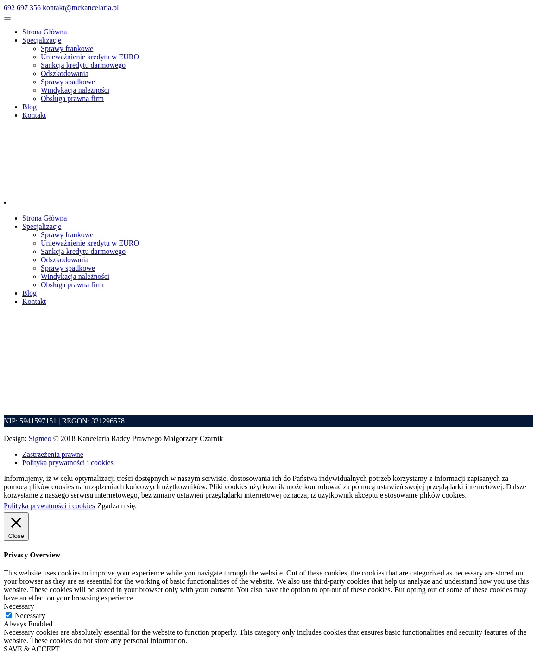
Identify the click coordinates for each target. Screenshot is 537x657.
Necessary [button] (19, 606)
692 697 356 (22, 8)
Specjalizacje (41, 40)
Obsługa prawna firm (72, 98)
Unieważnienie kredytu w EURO (90, 57)
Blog (29, 107)
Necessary (30, 615)
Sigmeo (40, 438)
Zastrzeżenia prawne (52, 454)
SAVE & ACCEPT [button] (32, 649)
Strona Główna (44, 32)
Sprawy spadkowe (68, 82)
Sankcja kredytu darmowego (83, 65)
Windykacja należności (75, 90)
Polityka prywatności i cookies (68, 463)
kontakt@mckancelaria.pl (81, 8)
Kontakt (34, 115)
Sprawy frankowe (67, 48)
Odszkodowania (64, 73)
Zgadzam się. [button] (117, 506)
